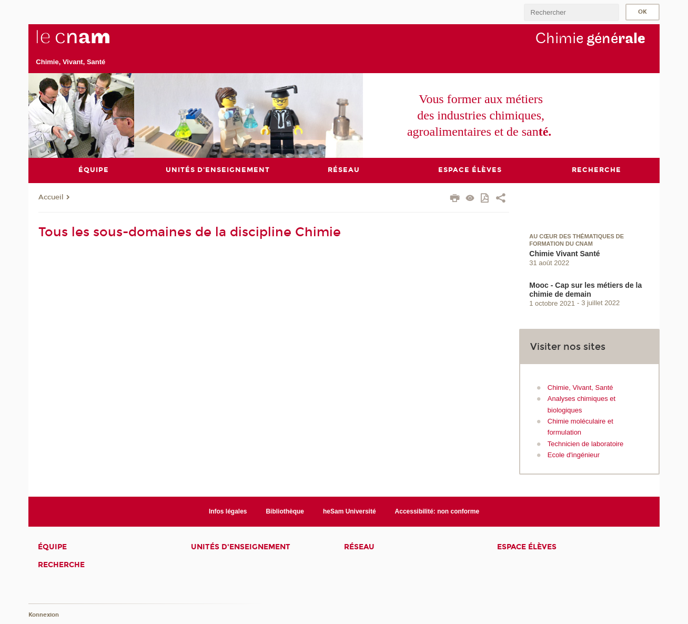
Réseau (359, 546)
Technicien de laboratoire (586, 443)
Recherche (61, 564)
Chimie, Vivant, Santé (580, 387)
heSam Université (349, 511)
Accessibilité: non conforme (437, 511)
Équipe (52, 546)
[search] (571, 12)
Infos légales (228, 511)
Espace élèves (527, 546)
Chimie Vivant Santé (564, 253)
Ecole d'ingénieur (574, 455)
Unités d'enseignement (240, 546)
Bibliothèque (285, 511)
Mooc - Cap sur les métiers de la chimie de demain (585, 289)
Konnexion (43, 614)
